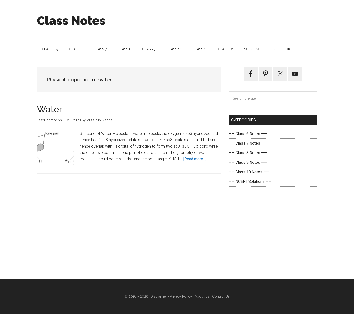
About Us (201, 296)
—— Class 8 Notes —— (248, 153)
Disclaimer (158, 296)
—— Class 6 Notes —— (248, 133)
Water (49, 109)
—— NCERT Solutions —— (250, 181)
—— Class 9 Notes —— (248, 162)
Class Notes (71, 20)
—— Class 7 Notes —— (248, 143)
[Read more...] (194, 159)
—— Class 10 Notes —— (249, 172)
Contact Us (220, 296)
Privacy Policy (181, 296)
